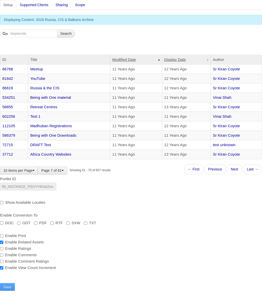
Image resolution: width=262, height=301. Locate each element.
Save (7, 287)
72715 (7, 145)
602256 (8, 116)
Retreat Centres (43, 107)
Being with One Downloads (53, 135)
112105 (8, 126)
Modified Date (124, 59)
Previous (215, 169)
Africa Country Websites (50, 154)
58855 (7, 107)
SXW (73, 223)
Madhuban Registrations (51, 126)
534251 (8, 97)
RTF (56, 223)
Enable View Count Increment (28, 267)
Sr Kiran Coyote (226, 69)
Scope (80, 5)
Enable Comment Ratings (24, 261)
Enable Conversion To (18, 215)
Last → (252, 169)
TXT (90, 223)
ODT (23, 223)
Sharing (62, 5)
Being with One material (50, 97)
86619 (7, 88)
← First (194, 169)
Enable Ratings (15, 248)
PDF (40, 223)
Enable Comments (18, 255)
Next (234, 169)
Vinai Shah (222, 97)
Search (66, 33)
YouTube (37, 78)
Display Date (175, 59)
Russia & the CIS (44, 88)
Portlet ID (8, 179)
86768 (7, 69)
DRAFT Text (40, 145)
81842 (7, 78)
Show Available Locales (22, 202)
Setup (8, 5)
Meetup (36, 69)
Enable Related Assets (22, 242)
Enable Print (13, 235)
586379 (8, 135)
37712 (7, 154)
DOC (7, 223)
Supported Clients (34, 5)
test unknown (224, 145)
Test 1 (35, 116)
